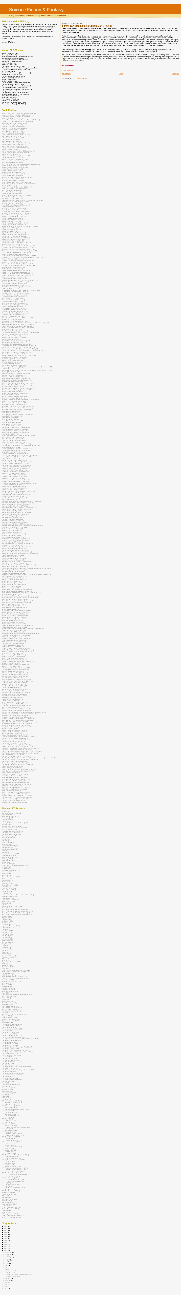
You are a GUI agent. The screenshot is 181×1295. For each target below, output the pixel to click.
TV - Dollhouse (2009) (9, 1120)
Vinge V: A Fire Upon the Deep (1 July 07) (15, 774)
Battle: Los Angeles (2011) (10, 857)
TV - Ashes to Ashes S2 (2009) (12, 1101)
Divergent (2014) (7, 880)
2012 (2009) (6, 839)
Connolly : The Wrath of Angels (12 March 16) (16, 287)
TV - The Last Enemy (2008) (11, 1176)
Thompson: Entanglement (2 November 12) (16, 740)
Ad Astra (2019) (7, 811)
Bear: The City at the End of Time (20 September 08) (19, 183)
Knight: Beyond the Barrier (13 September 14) (17, 448)
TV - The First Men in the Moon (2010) (14, 1174)
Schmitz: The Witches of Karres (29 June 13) (16, 674)
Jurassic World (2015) (9, 942)
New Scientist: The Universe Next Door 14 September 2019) (21, 592)
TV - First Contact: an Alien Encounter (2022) (16, 1127)
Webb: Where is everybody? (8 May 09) (15, 777)
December (9, 1252)
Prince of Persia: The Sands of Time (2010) (16, 978)
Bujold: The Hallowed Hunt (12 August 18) (15, 239)
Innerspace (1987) (8, 927)
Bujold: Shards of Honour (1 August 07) (14, 236)
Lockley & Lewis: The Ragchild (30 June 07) (16, 494)
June (7, 1263)
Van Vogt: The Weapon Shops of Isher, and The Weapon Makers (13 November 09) (29, 758)
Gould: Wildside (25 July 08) (11, 363)
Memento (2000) (7, 953)
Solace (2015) (6, 998)
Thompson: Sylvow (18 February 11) (14, 741)
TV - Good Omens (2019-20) (11, 1137)
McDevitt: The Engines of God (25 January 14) (17, 540)
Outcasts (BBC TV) (10, 1272)
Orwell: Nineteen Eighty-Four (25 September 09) (17, 625)
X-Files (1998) (6, 1205)
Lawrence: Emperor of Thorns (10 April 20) (15, 468)
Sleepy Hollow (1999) (9, 996)
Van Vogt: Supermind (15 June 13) (13, 754)
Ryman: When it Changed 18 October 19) (15, 664)
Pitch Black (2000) (8, 973)
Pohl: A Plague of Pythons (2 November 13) (16, 637)
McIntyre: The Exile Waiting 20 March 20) (15, 550)
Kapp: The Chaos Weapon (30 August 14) (15, 440)
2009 (6, 1284)
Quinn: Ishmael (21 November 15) (13, 646)
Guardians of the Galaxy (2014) (12, 906)
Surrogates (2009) (7, 1022)
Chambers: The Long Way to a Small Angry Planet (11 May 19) (22, 257)
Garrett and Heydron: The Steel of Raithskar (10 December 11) (22, 350)
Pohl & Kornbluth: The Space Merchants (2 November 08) (20, 633)
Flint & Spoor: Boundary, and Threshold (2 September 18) (20, 332)
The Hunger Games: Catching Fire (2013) (15, 1050)
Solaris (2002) (6, 999)
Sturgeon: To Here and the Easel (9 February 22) (18, 705)
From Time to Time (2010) (10, 899)
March (8, 1269)
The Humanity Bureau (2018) (11, 834)
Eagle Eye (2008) (7, 883)
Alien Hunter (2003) (8, 847)
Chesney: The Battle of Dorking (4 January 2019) (18, 264)
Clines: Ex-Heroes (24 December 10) (14, 277)
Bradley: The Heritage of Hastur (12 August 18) (17, 195)
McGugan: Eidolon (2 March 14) (12, 545)
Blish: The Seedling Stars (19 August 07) (15, 188)
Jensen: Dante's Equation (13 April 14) (14, 430)
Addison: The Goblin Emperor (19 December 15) (17, 121)
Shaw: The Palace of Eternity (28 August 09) (16, 679)
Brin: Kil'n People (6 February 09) (12, 197)
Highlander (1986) (7, 917)
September (9, 1258)
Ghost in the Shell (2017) (10, 819)
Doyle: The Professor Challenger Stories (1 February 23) (20, 113)
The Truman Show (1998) (10, 1081)
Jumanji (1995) (6, 824)
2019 (6, 1234)
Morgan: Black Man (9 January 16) (13, 571)
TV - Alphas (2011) (8, 1099)
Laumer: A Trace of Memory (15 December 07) (17, 465)
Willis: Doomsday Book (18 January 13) (14, 789)
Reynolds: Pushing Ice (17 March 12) (14, 655)
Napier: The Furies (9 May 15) (11, 586)
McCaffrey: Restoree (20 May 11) (12, 529)
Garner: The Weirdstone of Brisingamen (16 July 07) (19, 345)
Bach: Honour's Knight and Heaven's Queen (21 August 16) (21, 164)
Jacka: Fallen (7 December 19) (12, 416)
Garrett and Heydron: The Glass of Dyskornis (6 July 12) (20, 349)
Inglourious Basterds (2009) (11, 926)
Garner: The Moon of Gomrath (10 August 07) (16, 341)
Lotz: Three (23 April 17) (9, 499)
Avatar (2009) (6, 852)
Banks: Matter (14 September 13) (12, 169)
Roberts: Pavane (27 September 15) (13, 656)
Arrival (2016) (6, 850)
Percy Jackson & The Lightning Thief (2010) (16, 970)
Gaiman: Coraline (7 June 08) (11, 336)
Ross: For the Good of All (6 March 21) (14, 658)
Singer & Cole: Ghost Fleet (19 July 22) (14, 694)
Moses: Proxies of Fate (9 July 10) (13, 578)
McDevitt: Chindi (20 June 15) (11, 532)
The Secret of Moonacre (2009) (12, 1075)
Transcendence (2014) (9, 1093)
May (7, 1265)
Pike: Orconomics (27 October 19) (13, 632)
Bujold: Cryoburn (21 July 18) (11, 221)
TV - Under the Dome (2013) (11, 1184)
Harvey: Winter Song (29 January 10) (14, 391)
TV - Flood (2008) (7, 1129)
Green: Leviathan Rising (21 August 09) (14, 365)
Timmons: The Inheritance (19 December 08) (16, 745)
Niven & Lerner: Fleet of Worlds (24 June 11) (16, 599)
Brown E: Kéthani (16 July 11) (11, 206)
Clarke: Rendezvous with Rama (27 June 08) (16, 270)
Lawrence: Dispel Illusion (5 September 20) (16, 466)
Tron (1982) (5, 1096)
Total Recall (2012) (8, 1091)
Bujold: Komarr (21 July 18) (10, 228)
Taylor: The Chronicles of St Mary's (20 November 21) (19, 722)
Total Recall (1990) (8, 1089)
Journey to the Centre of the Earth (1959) (15, 823)
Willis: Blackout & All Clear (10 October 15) (16, 787)
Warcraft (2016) (7, 1201)
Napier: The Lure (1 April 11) (11, 588)
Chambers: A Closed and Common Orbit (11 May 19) (19, 255)
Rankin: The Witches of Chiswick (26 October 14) (18, 650)
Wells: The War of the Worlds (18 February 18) (17, 784)
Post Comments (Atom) (80, 78)
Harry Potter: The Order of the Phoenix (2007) (17, 914)
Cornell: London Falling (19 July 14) (13, 308)
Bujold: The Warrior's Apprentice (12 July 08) (16, 242)
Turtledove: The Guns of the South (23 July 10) (17, 749)
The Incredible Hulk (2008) (10, 1053)
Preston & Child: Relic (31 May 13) (13, 643)
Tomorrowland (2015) (9, 1088)
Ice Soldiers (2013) (8, 921)
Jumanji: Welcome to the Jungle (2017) (14, 828)
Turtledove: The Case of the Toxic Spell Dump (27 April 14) (21, 748)
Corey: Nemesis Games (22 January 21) (15, 303)
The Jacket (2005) (7, 1057)
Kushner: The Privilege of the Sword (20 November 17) (19, 455)
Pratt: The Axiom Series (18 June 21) (14, 642)
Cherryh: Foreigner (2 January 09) (13, 259)
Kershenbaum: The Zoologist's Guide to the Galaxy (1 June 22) (22, 445)
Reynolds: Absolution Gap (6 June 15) (14, 653)
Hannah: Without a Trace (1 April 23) (14, 381)
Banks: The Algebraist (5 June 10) (13, 172)
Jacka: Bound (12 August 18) (11, 411)
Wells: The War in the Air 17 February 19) (15, 782)
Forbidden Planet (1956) (9, 896)
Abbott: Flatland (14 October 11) (12, 118)
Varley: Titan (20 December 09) (12, 767)
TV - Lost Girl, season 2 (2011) (12, 1147)
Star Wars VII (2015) (8, 1012)
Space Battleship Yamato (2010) (12, 831)
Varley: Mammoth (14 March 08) (12, 766)
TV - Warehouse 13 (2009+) (11, 1191)
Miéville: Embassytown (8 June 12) (13, 555)
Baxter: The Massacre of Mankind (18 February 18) (18, 177)
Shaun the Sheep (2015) (10, 991)
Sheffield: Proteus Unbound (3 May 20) (14, 682)
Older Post (175, 74)
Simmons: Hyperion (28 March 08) (13, 691)
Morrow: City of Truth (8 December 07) (14, 576)
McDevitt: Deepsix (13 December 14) (14, 534)
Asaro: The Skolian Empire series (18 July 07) (17, 134)
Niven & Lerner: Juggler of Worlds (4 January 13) (18, 601)
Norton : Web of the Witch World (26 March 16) (17, 610)
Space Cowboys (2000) (9, 1003)
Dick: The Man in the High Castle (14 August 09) (17, 326)
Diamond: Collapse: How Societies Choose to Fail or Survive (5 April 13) (25, 323)
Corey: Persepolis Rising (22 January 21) (15, 305)
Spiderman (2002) (7, 1004)
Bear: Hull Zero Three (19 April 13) (13, 180)
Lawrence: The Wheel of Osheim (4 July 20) (16, 480)
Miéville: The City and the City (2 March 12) (16, 558)
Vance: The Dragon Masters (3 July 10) (14, 761)
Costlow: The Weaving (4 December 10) (15, 311)
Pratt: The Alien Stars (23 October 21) (14, 640)
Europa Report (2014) (9, 890)
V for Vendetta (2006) (9, 1194)
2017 (6, 1238)
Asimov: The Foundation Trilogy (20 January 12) (17, 161)
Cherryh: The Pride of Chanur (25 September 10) (18, 260)
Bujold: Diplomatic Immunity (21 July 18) (15, 223)
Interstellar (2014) (7, 931)
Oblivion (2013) (7, 965)
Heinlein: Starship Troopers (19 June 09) (15, 393)
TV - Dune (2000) (7, 1122)
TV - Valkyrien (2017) (8, 1189)
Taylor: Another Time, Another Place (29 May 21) (17, 720)
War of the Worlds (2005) (10, 1199)
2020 (6, 1232)
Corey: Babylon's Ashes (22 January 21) (15, 296)
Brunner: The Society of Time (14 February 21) (17, 213)
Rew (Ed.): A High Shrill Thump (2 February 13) (17, 651)
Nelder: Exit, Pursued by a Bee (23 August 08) (17, 591)
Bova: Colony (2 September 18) (12, 190)
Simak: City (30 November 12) (11, 687)
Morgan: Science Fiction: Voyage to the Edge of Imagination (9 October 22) (26, 574)
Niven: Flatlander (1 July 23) (11, 606)
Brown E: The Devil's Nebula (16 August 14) (16, 211)
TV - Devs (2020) (7, 1119)
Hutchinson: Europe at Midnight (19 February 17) (18, 406)
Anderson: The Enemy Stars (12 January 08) (16, 128)
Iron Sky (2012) (7, 937)
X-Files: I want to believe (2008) (12, 1207)
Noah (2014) (6, 963)
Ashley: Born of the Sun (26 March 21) (14, 146)
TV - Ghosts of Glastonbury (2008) (13, 1135)
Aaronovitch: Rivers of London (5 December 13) (17, 116)
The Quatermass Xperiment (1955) (13, 1073)
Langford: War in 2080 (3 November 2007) (15, 460)
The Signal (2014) (7, 1076)
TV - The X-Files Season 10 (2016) (13, 1181)
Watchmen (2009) (7, 1202)
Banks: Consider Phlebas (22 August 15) (15, 167)
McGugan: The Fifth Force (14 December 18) (16, 547)
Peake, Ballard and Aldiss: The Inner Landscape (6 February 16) (23, 628)
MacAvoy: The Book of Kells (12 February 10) (16, 504)
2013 (6, 1246)
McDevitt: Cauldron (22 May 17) (12, 530)
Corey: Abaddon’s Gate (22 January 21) (15, 295)
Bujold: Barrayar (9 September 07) (13, 218)
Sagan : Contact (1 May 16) (11, 666)
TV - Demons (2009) (8, 1117)
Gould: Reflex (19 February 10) (12, 362)
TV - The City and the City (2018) (12, 1171)
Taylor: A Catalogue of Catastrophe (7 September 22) (19, 718)
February (9, 1278)
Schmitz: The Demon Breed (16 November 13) (17, 673)
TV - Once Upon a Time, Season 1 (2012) (15, 1155)
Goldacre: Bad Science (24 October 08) (14, 357)
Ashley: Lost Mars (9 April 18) (11, 149)
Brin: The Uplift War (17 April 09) (12, 198)
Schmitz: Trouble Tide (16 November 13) (15, 676)
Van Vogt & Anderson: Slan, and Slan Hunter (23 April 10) (20, 753)
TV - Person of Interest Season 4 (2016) (15, 1168)
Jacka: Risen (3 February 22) (11, 424)
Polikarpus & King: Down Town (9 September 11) (18, 638)
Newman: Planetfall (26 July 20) (12, 594)
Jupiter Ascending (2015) (10, 940)
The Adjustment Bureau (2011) (12, 1024)
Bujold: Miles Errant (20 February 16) (14, 233)
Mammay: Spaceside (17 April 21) (13, 520)
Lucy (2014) (5, 952)
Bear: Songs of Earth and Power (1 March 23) (17, 182)
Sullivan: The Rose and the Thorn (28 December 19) (19, 714)
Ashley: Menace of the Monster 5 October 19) (16, 152)
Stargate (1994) (7, 1016)
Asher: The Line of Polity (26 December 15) (16, 143)
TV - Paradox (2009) (8, 1165)
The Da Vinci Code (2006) (10, 1032)
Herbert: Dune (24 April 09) (10, 395)
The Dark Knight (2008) (9, 1034)
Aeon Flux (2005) (7, 844)
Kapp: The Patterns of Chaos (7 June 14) (15, 442)
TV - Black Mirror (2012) (9, 1107)
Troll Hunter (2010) (8, 1094)
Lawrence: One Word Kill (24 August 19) (15, 473)
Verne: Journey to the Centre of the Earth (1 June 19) (19, 769)
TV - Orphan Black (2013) (10, 1156)
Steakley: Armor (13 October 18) (12, 699)
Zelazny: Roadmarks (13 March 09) (13, 800)
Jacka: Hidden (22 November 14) (12, 421)
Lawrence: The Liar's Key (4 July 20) (14, 478)
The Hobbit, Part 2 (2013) (10, 1043)
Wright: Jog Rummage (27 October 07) (14, 794)
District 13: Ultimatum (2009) (11, 877)
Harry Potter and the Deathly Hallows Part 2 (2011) (18, 911)
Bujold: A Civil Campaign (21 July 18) (14, 216)
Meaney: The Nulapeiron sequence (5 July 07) (17, 552)
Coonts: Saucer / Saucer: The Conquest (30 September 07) (21, 290)
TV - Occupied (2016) (9, 1153)
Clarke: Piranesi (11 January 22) (12, 269)
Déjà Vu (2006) (6, 873)
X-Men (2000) (6, 1210)
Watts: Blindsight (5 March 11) (11, 776)
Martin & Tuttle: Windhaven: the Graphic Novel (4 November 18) (22, 525)
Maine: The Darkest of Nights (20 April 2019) (16, 512)
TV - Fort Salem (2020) (9, 1130)
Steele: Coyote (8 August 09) (11, 700)
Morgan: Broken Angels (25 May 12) (13, 573)
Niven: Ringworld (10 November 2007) (14, 607)
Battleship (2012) (7, 859)
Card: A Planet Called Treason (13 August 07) (16, 252)
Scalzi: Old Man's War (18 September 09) (15, 669)
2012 (6, 1248)
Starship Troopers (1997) (10, 1017)
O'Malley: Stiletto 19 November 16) (13, 622)
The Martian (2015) (8, 1063)
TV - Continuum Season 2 (10, 1114)
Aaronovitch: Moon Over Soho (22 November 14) (18, 115)
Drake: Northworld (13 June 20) (12, 329)
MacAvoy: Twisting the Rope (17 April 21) (15, 506)
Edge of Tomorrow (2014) (10, 885)
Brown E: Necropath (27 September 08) (15, 208)
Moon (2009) (6, 958)
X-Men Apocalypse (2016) (10, 1214)
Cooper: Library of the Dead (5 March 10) (15, 291)
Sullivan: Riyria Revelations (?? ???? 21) (15, 707)
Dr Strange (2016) (7, 818)
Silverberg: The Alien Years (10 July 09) (14, 686)
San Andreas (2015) (8, 988)
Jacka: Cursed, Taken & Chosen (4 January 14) (17, 414)
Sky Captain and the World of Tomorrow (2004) (17, 994)
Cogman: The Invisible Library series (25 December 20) (20, 280)
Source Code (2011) (8, 1001)
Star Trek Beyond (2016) (10, 1006)
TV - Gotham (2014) (8, 1138)
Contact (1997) (6, 867)
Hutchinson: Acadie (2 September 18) (14, 404)
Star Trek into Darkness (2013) (12, 1007)
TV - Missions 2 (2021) (9, 1150)
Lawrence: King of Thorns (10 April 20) (14, 470)
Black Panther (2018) (8, 814)
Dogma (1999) (6, 882)
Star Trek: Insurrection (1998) (11, 1011)
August (8, 1260)
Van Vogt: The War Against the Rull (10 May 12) (17, 756)
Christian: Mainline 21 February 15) (13, 267)
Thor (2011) (5, 1083)
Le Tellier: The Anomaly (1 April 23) (13, 484)
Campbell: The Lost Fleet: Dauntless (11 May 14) (18, 249)
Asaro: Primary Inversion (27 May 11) (14, 131)
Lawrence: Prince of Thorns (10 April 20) (15, 476)
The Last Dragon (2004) (9, 1058)
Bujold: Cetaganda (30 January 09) (13, 219)
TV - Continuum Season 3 (10, 1115)
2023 (6, 1226)
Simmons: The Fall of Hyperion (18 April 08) (16, 692)
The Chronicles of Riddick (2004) (12, 1029)
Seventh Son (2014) (8, 989)
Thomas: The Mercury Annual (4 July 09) (15, 738)
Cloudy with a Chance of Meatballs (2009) (15, 865)
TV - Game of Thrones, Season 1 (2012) (15, 1133)
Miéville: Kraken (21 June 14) (11, 556)
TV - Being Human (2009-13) (11, 1106)
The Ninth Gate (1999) (9, 1071)
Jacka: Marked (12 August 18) (11, 422)
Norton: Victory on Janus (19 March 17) (14, 617)
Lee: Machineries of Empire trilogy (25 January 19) (18, 491)
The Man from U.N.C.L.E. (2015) (12, 1061)
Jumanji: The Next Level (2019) (12, 826)
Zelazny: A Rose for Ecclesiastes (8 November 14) (18, 797)
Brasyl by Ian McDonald (12, 1271)
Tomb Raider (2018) (8, 837)
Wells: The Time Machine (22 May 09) (14, 781)
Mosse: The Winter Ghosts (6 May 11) (14, 579)
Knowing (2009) (7, 949)
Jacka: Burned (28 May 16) (10, 413)
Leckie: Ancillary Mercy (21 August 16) (14, 488)
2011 (6, 1250)
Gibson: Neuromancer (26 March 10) (14, 354)
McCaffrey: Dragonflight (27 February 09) (15, 527)
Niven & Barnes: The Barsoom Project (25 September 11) (20, 597)
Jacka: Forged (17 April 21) (10, 419)
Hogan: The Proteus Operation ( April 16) (15, 401)
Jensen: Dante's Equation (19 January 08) (15, 432)
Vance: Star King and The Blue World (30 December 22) (20, 759)
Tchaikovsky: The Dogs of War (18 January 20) (17, 723)
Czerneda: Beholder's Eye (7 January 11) (15, 313)
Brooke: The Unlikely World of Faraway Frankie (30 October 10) (22, 200)
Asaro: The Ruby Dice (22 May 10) (13, 133)
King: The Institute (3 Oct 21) (11, 447)
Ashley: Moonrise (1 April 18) (11, 154)
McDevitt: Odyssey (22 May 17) (12, 535)
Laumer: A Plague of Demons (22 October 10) (17, 463)
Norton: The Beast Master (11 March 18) (15, 614)
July (7, 1261)
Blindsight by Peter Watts (12, 1276)
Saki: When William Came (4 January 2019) (16, 668)
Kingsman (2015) (7, 947)
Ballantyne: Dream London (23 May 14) (14, 165)
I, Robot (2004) (6, 919)
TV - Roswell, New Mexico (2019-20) (14, 1169)
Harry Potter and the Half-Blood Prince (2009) (16, 913)
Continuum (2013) (7, 868)
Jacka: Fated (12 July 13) (10, 417)
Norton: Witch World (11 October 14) (14, 619)
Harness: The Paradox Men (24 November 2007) (18, 383)
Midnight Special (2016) (9, 829)
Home (121, 74)
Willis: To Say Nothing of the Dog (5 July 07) (16, 792)
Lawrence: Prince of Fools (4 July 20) (14, 475)
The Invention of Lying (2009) (11, 1055)
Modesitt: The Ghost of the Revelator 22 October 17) (19, 565)
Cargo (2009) (6, 862)
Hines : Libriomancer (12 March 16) (13, 398)
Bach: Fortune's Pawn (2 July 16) (12, 162)
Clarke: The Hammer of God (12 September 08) (17, 273)
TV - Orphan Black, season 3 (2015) (13, 1160)
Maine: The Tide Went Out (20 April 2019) (15, 514)
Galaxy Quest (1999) (8, 901)
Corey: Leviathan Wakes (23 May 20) (14, 301)
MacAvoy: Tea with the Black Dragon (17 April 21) (18, 502)
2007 (6, 1288)
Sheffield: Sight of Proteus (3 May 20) (14, 684)
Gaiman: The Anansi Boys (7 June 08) (14, 337)
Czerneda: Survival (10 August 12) (13, 314)
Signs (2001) (6, 993)
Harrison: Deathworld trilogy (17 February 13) (16, 390)
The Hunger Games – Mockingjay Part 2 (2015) (17, 1047)
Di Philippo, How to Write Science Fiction (15, 321)
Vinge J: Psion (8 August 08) (11, 772)
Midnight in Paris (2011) (9, 955)
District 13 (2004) (7, 875)
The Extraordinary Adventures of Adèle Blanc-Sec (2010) (20, 1039)
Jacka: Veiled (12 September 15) (12, 426)
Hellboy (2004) (6, 916)
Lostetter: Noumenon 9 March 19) (13, 496)
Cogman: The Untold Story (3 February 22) (16, 282)
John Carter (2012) (8, 939)
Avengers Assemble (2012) (10, 854)
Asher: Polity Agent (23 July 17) (12, 141)
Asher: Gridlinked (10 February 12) (13, 138)
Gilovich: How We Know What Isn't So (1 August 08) (19, 355)
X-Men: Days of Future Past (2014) (13, 1215)
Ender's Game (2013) (9, 888)
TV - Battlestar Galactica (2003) (12, 1102)
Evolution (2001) (7, 891)
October (8, 1256)
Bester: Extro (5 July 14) (9, 185)
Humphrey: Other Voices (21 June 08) (14, 403)
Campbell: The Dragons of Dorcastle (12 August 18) (18, 246)
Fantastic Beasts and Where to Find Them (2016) (18, 895)
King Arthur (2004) (8, 944)
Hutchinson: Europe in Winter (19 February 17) (17, 409)
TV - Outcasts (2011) (8, 1161)
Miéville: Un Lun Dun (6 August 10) (13, 560)
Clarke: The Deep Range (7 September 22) (16, 272)
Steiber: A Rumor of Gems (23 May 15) (14, 702)
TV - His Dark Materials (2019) (11, 1140)
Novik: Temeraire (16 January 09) (12, 620)
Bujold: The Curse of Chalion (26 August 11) (16, 237)
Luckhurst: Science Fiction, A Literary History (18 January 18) (21, 501)
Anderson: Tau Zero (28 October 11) (13, 126)
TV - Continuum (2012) (9, 1112)
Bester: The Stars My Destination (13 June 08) (17, 187)
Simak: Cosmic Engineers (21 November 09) (16, 689)
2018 (6, 1236)
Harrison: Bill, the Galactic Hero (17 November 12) (18, 388)
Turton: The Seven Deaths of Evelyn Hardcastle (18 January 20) (22, 751)
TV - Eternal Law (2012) (9, 1125)
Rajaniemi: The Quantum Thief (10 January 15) (17, 648)
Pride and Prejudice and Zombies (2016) (15, 976)
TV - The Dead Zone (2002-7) (11, 1173)
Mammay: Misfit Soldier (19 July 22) (13, 517)
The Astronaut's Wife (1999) (11, 1025)
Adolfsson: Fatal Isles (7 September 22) (15, 123)
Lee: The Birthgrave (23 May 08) (12, 493)
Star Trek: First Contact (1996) (11, 1009)
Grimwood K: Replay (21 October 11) (14, 375)
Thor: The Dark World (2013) (11, 1084)
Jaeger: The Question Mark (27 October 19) (16, 427)
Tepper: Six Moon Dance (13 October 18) (15, 732)
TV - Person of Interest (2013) (11, 1166)
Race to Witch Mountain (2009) (12, 981)
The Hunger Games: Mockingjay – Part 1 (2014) (17, 1052)
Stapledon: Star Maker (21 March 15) (14, 697)
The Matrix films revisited (10, 1065)
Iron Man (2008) (7, 932)
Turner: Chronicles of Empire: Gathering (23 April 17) (19, 746)
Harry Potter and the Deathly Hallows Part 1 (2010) (18, 909)
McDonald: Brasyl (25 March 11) (12, 542)
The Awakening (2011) (9, 1027)
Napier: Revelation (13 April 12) (12, 583)
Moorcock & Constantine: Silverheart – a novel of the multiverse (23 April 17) (27, 568)
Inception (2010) (7, 924)
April (7, 1267)
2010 (6, 1282)
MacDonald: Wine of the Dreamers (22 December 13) (19, 507)
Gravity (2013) (6, 904)
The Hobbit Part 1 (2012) (10, 1042)
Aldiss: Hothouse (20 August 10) (12, 125)
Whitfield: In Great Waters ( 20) (12, 785)
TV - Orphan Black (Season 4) (11, 1158)
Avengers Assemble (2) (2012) (11, 813)
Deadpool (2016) (7, 872)
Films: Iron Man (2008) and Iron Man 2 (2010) (18, 1274)
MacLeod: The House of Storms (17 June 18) (16, 509)
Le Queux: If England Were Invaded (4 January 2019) (19, 483)
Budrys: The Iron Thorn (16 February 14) (15, 215)
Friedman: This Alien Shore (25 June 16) (15, 334)
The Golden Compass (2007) (11, 1040)
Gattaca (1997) (6, 903)
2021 (6, 1230)
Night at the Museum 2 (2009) (11, 962)
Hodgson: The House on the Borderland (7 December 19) (20, 399)
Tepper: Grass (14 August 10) (11, 728)
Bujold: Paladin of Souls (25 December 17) (15, 234)
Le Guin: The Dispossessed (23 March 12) (15, 481)
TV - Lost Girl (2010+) (9, 1143)
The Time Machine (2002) (10, 1078)
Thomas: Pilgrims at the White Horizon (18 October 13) (19, 736)
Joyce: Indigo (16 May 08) (10, 434)
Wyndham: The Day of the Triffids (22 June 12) (17, 795)
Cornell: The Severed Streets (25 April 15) (15, 309)
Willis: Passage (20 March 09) (11, 790)
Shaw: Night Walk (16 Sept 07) (12, 678)
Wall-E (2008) (6, 1197)
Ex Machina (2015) (8, 893)
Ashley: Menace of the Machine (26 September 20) (18, 151)
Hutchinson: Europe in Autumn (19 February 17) (17, 408)
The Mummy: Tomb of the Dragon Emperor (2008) (18, 1070)
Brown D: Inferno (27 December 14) (13, 203)
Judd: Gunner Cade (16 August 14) (13, 437)
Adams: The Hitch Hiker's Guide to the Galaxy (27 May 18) (21, 120)
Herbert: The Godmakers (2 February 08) (15, 396)
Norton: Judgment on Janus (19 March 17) (15, 612)
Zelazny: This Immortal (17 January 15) (14, 802)
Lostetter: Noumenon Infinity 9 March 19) (15, 498)
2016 (6, 1240)
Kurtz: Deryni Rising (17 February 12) (14, 452)
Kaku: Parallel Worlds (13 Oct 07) (13, 439)
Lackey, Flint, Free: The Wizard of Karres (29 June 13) (19, 457)
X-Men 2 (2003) (7, 1212)
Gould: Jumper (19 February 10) (12, 360)
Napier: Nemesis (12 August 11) (12, 581)
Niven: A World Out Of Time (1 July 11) (14, 604)
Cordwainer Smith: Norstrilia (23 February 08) (16, 293)
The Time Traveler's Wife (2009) (12, 1079)
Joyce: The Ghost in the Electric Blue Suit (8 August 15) (20, 435)
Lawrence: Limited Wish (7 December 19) (15, 471)
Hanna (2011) (6, 908)
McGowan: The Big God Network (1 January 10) (17, 543)
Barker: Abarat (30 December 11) (12, 175)
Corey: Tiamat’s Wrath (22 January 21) (14, 306)
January (8, 1280)
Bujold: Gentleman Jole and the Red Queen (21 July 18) (20, 226)
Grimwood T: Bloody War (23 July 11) (14, 377)
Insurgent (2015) (7, 929)
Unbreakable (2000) (8, 1192)
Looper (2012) (6, 950)
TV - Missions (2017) (8, 1148)
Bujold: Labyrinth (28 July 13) (11, 229)
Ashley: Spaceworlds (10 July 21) (12, 157)
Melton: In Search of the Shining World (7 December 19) (20, 553)
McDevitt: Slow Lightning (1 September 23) (16, 538)
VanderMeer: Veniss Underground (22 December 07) (19, 764)
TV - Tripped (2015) (8, 1183)
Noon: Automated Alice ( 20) (11, 609)
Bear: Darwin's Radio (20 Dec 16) (13, 179)
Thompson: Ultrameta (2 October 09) (14, 743)
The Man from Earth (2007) (10, 1060)
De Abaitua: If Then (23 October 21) (13, 319)
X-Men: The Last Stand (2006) (11, 1217)
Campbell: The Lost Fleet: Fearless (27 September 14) (19, 251)
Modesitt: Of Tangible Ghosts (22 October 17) (16, 561)
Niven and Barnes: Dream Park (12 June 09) (16, 602)
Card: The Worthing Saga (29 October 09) (15, 254)
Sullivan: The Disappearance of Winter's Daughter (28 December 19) (24, 712)
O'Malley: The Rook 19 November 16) (14, 624)
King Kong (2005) (7, 945)
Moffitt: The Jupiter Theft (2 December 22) (15, 566)
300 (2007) (5, 841)
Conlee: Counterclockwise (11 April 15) (14, 285)
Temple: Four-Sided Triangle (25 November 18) (17, 725)
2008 (6, 1286)
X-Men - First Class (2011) (10, 1209)
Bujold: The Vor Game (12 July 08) (13, 241)
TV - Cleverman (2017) (9, 1111)
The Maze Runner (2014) (10, 1068)
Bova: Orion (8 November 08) (11, 192)
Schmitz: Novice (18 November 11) (13, 671)
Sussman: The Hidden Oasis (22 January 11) (16, 715)
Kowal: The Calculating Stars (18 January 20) (16, 450)
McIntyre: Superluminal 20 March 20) (14, 548)
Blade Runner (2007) (8, 860)
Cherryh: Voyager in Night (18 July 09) (14, 262)
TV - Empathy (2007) (8, 1124)
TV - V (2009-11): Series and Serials (13, 1187)
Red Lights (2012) (7, 983)
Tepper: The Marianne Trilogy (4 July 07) (15, 735)
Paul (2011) (5, 968)
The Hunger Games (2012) (10, 1048)
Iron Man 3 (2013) (7, 935)
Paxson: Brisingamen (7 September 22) (14, 627)
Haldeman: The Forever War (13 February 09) (17, 380)
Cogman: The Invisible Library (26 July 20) (15, 278)
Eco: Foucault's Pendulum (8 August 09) (15, 331)
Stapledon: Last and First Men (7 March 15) (16, 696)
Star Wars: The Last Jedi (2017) (12, 832)
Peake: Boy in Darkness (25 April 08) (14, 630)
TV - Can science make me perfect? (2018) (16, 1109)
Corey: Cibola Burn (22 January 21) (13, 300)
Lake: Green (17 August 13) (11, 458)
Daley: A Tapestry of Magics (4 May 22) (14, 316)
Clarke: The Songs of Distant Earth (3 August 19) (18, 275)
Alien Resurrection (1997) (10, 849)
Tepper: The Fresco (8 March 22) (12, 733)
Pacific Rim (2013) (8, 967)
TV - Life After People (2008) (11, 1142)
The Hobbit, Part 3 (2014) (10, 1045)
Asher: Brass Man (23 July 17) (11, 136)
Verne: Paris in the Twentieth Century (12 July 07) (18, 771)
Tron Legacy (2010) (8, 1097)
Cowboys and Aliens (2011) (11, 870)
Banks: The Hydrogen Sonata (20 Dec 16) (15, 174)
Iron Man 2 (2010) (7, 934)
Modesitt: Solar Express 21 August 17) (14, 563)
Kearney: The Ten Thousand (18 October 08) (16, 444)
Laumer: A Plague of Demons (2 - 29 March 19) (17, 462)
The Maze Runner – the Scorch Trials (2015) (16, 1066)
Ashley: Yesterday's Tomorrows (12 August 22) (17, 159)
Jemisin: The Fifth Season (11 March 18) (15, 429)
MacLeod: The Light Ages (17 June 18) (14, 511)
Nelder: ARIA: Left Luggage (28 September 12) (17, 589)
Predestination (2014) (9, 975)
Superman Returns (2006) (10, 1021)
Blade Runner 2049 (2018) (10, 816)
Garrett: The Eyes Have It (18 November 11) (16, 352)
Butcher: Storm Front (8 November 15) (14, 244)
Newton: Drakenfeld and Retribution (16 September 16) (20, 596)
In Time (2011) (6, 922)
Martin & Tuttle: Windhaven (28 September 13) (17, 524)
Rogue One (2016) (8, 986)
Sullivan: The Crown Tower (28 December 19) (16, 709)
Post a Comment (67, 70)
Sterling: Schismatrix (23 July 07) (12, 704)
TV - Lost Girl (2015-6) (9, 1145)
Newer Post (66, 74)
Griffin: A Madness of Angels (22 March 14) (16, 373)
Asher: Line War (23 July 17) (11, 139)
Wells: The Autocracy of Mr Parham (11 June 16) (17, 779)
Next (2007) (5, 960)
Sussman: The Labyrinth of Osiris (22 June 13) (17, 717)
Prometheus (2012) (8, 980)
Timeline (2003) (7, 1086)
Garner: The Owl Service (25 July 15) (14, 342)
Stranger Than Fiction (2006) (11, 1019)
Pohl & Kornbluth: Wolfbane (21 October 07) (16, 635)
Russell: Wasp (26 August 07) (11, 663)
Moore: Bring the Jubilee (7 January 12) (15, 570)
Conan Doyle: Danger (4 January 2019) (14, 283)
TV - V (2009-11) (7, 1186)
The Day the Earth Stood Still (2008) (13, 1037)
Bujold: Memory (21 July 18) (11, 231)
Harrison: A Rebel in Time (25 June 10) (14, 386)
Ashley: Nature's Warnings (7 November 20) (16, 156)
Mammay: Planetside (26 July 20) (13, 519)
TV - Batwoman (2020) (9, 1104)
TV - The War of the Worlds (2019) (13, 1179)
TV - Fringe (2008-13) (9, 1132)
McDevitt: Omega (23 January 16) (13, 537)
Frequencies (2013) (8, 898)
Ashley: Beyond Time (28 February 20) (14, 144)
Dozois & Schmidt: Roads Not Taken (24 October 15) (19, 327)
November (9, 1254)
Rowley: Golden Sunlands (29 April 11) (14, 660)
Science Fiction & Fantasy (36, 9)
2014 (6, 1244)
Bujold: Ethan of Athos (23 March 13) (14, 224)
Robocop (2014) (7, 985)
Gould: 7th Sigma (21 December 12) (13, 359)
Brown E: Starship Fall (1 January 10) (14, 210)
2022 (6, 1228)
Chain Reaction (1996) (9, 864)
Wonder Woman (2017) (9, 1204)
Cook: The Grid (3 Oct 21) (10, 288)
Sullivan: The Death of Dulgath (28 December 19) (18, 710)
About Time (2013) (8, 842)
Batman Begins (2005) (9, 855)
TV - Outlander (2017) (9, 1163)
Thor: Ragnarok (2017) (9, 836)
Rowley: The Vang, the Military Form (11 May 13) (18, 661)
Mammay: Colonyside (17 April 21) (13, 516)
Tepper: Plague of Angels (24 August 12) (15, 730)
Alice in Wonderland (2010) (10, 846)
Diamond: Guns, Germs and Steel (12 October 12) (18, 324)
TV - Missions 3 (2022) (9, 1151)
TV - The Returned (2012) (10, 1178)
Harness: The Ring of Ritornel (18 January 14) (17, 385)
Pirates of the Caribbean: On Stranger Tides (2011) (18, 971)
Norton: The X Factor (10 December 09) (15, 615)
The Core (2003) (7, 1030)
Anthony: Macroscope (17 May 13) (13, 129)
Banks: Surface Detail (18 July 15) (13, 170)
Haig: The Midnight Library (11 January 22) (16, 378)
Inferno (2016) (6, 821)
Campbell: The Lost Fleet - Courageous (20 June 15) (19, 247)
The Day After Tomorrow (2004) (12, 1035)
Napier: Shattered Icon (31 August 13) (14, 584)
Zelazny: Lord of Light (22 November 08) (15, 799)
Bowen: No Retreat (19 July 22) (12, 193)
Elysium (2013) (6, 886)
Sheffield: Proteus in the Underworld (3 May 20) (17, 681)
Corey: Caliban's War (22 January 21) (14, 298)
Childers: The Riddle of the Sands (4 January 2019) (18, 265)
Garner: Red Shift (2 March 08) (12, 339)
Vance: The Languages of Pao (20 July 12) (16, 763)
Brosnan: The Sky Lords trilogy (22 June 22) (16, 201)
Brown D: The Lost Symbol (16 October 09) (16, 205)
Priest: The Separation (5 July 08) (13, 645)
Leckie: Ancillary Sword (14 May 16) (13, 489)
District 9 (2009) (7, 878)
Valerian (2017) (7, 1196)
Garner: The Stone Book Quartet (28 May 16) (16, 344)
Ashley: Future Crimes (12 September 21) (15, 147)
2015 (6, 1242)
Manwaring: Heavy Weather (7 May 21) (14, 522)
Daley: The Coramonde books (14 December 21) (17, 318)
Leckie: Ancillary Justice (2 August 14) (14, 486)
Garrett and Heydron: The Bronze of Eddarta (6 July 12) (20, 347)
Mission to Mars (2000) (9, 957)
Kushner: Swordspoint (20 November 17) (15, 453)
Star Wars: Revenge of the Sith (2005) (14, 1014)
